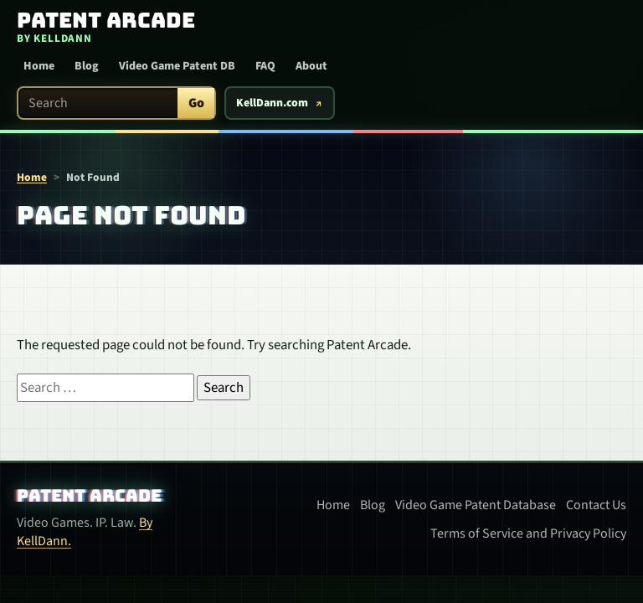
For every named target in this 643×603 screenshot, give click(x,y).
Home (38, 66)
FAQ (265, 66)
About (311, 66)
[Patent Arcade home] (100, 28)
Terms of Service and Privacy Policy (528, 533)
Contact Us (596, 505)
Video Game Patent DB (177, 66)
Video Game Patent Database (475, 505)
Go (196, 103)
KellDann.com (272, 103)
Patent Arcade (89, 495)
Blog (87, 66)
